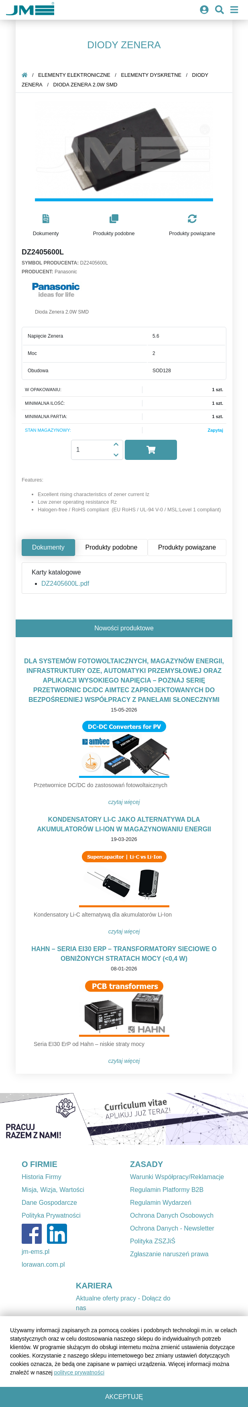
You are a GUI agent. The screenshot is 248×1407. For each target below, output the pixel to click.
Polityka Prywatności (51, 1215)
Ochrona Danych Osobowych (171, 1215)
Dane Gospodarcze (49, 1202)
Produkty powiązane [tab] (187, 547)
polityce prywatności (79, 1372)
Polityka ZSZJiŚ (152, 1241)
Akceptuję (124, 1396)
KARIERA (94, 1285)
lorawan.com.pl (43, 1264)
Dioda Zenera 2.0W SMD (85, 85)
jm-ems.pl (35, 1251)
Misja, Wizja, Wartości (53, 1189)
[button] (46, 225)
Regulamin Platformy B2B (166, 1189)
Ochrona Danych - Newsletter (172, 1228)
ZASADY (146, 1164)
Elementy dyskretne (151, 75)
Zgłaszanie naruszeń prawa (169, 1254)
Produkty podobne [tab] (111, 547)
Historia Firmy (41, 1176)
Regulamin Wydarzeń (160, 1202)
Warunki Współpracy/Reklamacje (177, 1176)
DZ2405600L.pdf (65, 583)
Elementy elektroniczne (74, 75)
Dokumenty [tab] (48, 547)
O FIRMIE (39, 1164)
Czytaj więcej (124, 802)
